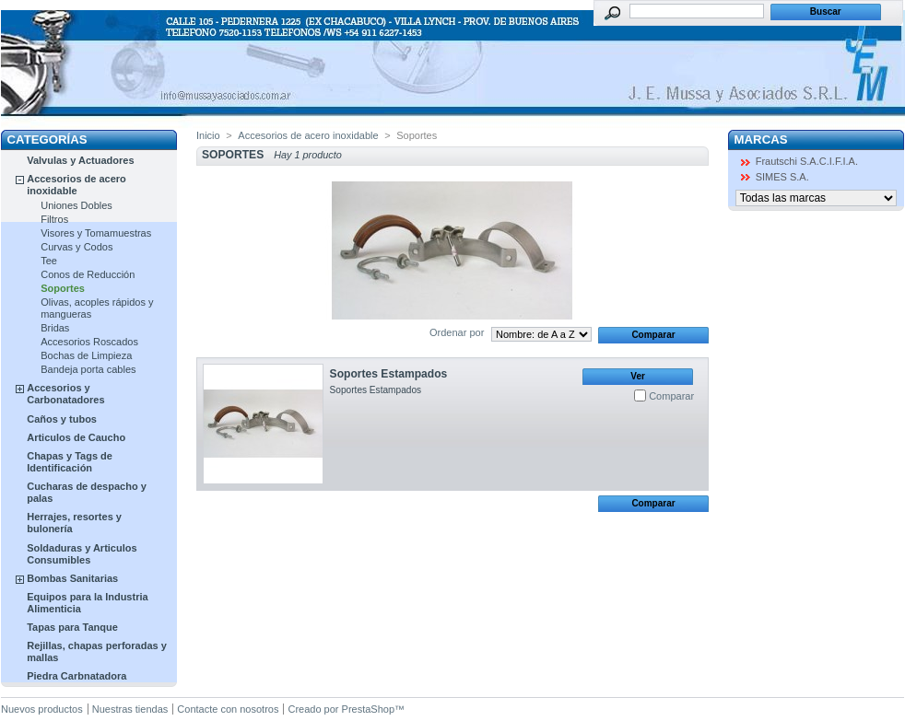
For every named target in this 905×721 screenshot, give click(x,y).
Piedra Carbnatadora (76, 675)
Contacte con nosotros (227, 709)
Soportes (63, 288)
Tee (49, 260)
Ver (637, 376)
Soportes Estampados (389, 373)
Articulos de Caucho (76, 437)
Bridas (55, 327)
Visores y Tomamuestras (96, 232)
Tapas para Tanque (72, 627)
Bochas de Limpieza (86, 355)
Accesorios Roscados (89, 341)
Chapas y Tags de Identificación (69, 461)
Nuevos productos (42, 709)
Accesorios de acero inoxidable (76, 184)
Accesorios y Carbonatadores (65, 393)
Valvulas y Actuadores (80, 160)
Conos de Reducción (88, 274)
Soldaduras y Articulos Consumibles (81, 553)
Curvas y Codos (76, 246)
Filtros (54, 219)
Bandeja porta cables (88, 369)
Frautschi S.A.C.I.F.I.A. (807, 161)
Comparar (671, 395)
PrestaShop (368, 709)
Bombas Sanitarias (72, 578)
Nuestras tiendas (130, 709)
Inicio (208, 135)
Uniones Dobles (76, 205)
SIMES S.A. (782, 176)
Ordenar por (456, 332)
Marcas (761, 139)
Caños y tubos (62, 418)
